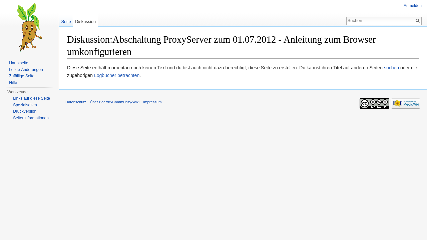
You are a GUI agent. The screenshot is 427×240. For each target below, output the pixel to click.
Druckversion (24, 111)
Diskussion (85, 21)
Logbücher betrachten (116, 75)
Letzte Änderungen (26, 69)
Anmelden (413, 5)
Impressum (152, 102)
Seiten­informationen (31, 118)
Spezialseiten (25, 105)
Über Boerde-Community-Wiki (114, 102)
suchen (391, 67)
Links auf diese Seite (31, 98)
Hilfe (13, 82)
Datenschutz (75, 102)
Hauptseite (18, 63)
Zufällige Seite (21, 76)
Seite (66, 21)
